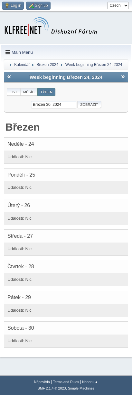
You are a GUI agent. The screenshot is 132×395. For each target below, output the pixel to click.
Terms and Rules (66, 382)
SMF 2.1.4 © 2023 (52, 388)
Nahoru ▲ (90, 382)
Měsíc (28, 92)
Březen (22, 127)
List (13, 92)
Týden (46, 92)
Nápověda (42, 382)
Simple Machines (81, 388)
